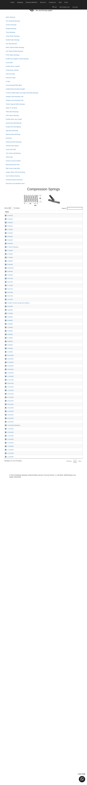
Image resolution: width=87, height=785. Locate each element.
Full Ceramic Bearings (12, 115)
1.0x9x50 (8, 515)
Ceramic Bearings (11, 25)
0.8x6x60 (8, 327)
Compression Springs (12, 70)
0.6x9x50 (8, 484)
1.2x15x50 (8, 727)
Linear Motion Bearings (13, 36)
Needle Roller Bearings (13, 40)
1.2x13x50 (8, 696)
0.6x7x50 (8, 366)
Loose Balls (9, 62)
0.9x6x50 (8, 343)
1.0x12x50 (8, 649)
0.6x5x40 (8, 241)
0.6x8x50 (8, 429)
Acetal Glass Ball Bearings (14, 123)
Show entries (12, 208)
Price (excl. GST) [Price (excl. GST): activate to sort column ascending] (62, 212)
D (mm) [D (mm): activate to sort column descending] (37, 212)
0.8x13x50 (8, 664)
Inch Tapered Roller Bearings (14, 51)
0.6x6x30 (8, 272)
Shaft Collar (9, 157)
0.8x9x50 (8, 499)
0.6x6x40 (8, 280)
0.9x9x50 (8, 507)
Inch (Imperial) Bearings (13, 21)
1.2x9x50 (8, 523)
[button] (82, 779)
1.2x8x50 (8, 468)
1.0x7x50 (8, 405)
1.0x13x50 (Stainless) (11, 688)
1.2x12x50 (8, 656)
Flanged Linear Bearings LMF (14, 100)
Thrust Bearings (10, 32)
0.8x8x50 (8, 445)
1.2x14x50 (8, 711)
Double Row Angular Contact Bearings (17, 59)
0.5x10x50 (8, 531)
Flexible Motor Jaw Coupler (14, 119)
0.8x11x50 (8, 594)
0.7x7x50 (8, 374)
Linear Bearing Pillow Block (14, 85)
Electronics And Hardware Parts (15, 183)
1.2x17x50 (8, 750)
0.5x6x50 (8, 256)
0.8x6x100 (8, 335)
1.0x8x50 (8, 460)
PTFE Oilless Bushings (12, 55)
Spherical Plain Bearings (13, 134)
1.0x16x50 (8, 735)
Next (79, 767)
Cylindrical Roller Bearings (13, 142)
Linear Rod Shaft (11, 149)
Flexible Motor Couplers (13, 66)
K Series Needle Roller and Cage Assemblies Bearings (22, 93)
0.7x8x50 (8, 437)
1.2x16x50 (8, 743)
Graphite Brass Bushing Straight (15, 89)
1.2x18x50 (8, 758)
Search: (72, 208)
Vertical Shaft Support (12, 145)
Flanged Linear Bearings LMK (14, 96)
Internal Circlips (10, 74)
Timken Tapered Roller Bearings (15, 104)
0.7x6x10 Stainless (10, 288)
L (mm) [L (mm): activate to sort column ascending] (45, 212)
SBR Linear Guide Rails (13, 168)
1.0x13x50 (8, 680)
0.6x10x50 (8, 539)
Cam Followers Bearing (13, 176)
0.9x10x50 (8, 562)
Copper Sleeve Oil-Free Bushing (15, 172)
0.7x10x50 (8, 547)
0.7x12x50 (8, 625)
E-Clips (8, 81)
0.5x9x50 (8, 476)
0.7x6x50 (8, 303)
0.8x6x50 (8, 319)
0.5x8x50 (8, 421)
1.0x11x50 (8, 601)
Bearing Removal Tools (13, 164)
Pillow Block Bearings (12, 111)
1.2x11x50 (8, 609)
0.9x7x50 (8, 398)
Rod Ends (9, 138)
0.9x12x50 (8, 641)
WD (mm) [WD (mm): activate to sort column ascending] (28, 212)
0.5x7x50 (8, 358)
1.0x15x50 (8, 719)
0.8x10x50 (8, 554)
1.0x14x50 (8, 703)
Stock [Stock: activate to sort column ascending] (53, 213)
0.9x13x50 (8, 672)
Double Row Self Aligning (13, 127)
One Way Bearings (11, 43)
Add (74, 220)
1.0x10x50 (8, 570)
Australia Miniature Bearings (14, 179)
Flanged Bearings (11, 28)
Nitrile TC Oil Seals (11, 108)
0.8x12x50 (8, 633)
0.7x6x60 (8, 311)
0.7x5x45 (8, 249)
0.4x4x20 (8, 217)
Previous (69, 767)
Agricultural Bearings (12, 130)
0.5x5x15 (8, 225)
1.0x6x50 (8, 350)
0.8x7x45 (8, 382)
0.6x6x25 (8, 264)
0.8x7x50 (8, 390)
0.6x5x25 (8, 233)
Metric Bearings (10, 17)
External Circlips (10, 77)
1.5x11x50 (8, 617)
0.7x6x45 (8, 296)
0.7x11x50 (8, 586)
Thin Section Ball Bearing (13, 153)
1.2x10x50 (8, 578)
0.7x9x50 (8, 492)
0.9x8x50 (8, 452)
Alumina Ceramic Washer (13, 161)
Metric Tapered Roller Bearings (15, 47)
